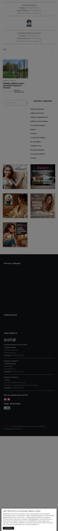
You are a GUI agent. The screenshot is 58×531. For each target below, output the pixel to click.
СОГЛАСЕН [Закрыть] (8, 528)
